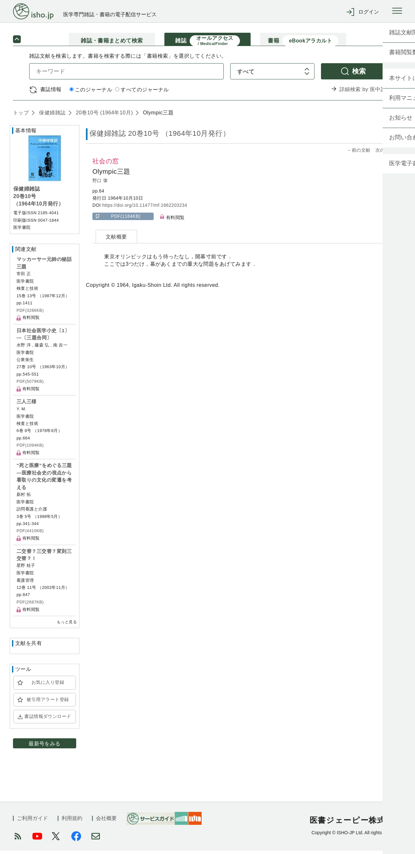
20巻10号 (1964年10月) (103, 115)
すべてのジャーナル (142, 93)
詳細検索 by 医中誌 (362, 92)
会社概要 (106, 821)
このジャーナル (90, 93)
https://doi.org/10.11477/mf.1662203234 (144, 208)
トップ (21, 115)
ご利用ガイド (32, 821)
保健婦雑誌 (51, 115)
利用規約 (72, 821)
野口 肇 (100, 183)
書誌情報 (51, 92)
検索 (359, 74)
